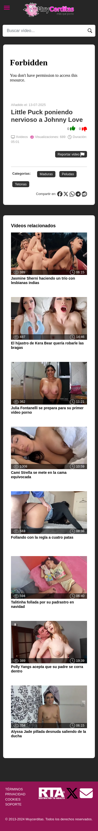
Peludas (68, 174)
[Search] (49, 31)
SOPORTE (13, 804)
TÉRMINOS (14, 789)
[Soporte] (86, 793)
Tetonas (21, 184)
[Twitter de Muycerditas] (73, 793)
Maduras (46, 174)
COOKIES (12, 799)
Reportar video (71, 154)
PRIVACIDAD (15, 794)
